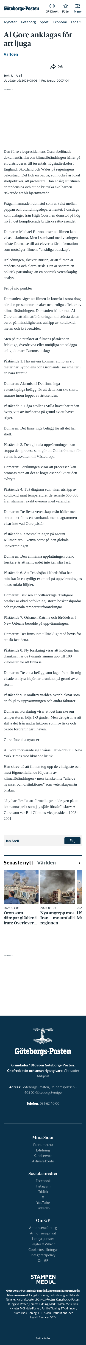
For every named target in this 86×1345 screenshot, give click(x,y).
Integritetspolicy (43, 1255)
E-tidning (43, 1150)
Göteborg (28, 22)
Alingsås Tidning (38, 1295)
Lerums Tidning (38, 1304)
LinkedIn (43, 1208)
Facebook (43, 1181)
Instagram (43, 1186)
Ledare (76, 22)
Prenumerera (43, 1145)
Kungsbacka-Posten (68, 1299)
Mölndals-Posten (30, 1308)
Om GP (43, 1260)
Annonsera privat (43, 1233)
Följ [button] (72, 840)
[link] (21, 8)
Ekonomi (60, 22)
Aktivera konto (43, 1161)
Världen (11, 54)
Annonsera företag (43, 1228)
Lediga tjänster (43, 1238)
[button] (77, 8)
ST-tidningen (68, 1308)
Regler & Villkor (43, 1244)
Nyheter (10, 22)
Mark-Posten (57, 1304)
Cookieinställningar (43, 1249)
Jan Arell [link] (16, 76)
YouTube (43, 1202)
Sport (44, 22)
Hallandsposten (26, 1299)
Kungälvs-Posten (18, 1304)
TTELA (42, 1313)
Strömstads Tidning (24, 1313)
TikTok (43, 1192)
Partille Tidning (51, 1308)
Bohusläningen (59, 1295)
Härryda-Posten (45, 1299)
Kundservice (43, 1156)
